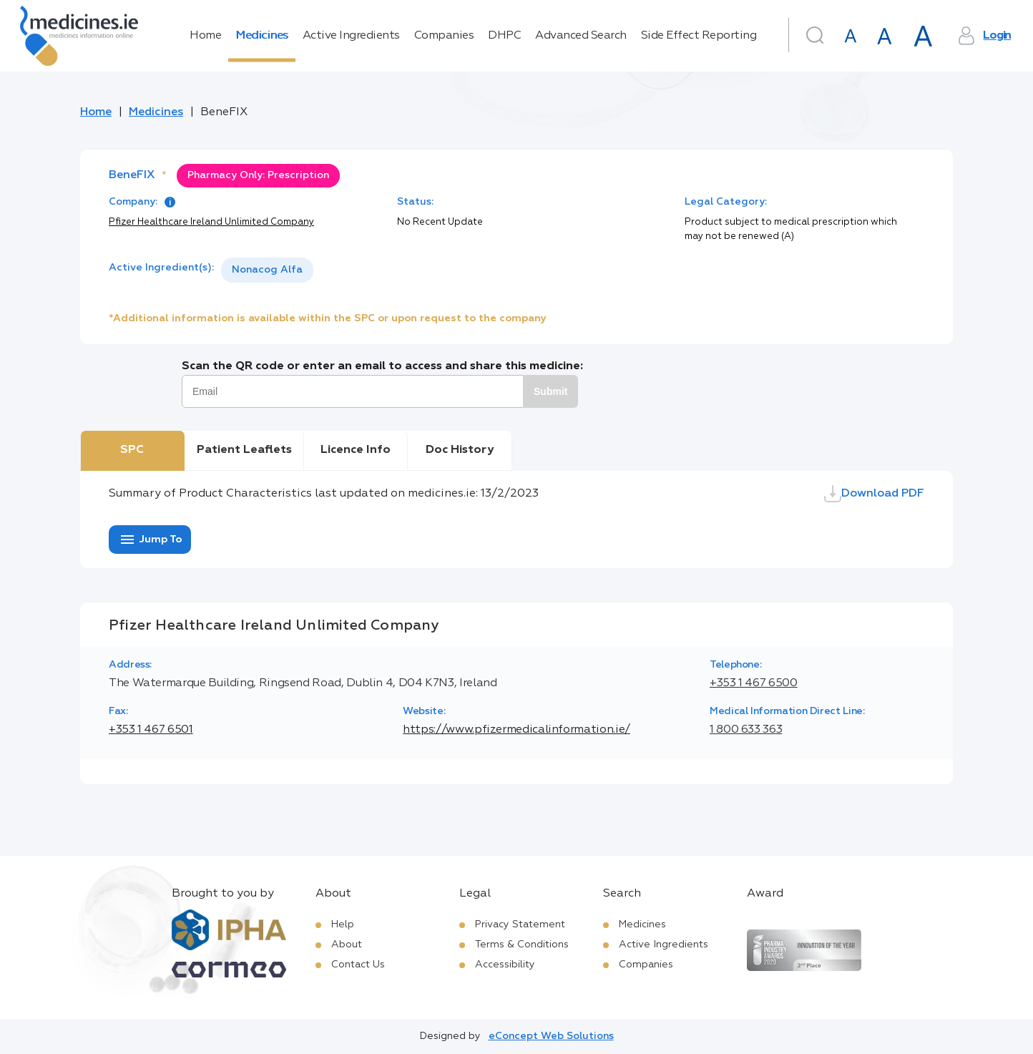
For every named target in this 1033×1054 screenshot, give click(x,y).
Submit (550, 391)
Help (342, 924)
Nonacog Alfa (267, 270)
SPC (132, 450)
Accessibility (505, 965)
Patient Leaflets (244, 450)
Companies (444, 36)
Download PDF (874, 493)
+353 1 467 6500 (754, 683)
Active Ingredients (351, 36)
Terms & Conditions (522, 945)
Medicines (261, 36)
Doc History (460, 450)
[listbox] (267, 270)
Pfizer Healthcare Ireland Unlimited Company (211, 222)
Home (205, 36)
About (346, 945)
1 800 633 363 (746, 730)
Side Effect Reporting (699, 36)
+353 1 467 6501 (151, 730)
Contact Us (358, 965)
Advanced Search (581, 36)
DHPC (504, 36)
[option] (267, 270)
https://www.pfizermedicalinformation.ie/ (516, 730)
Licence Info (355, 450)
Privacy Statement (520, 924)
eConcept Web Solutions (551, 1036)
